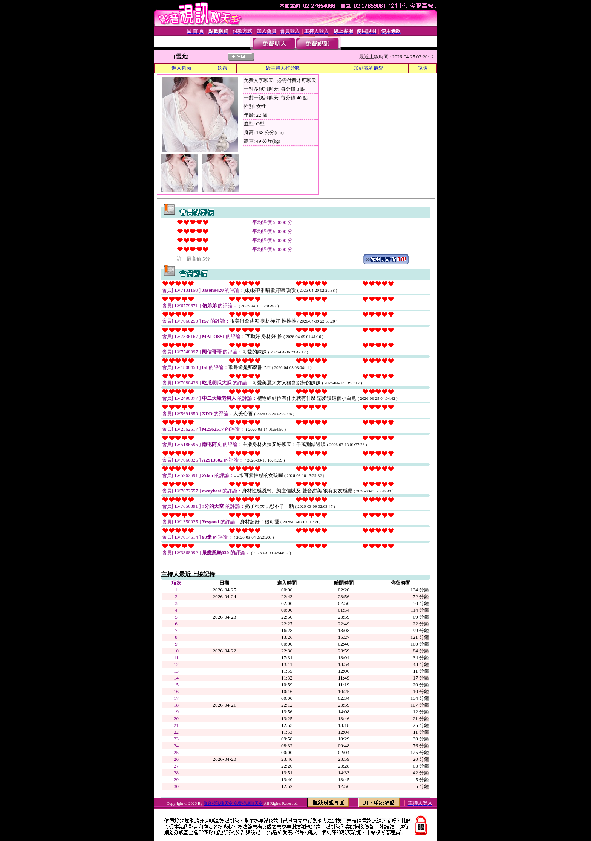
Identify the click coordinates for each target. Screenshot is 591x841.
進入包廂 (181, 68)
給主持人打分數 (283, 68)
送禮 (222, 68)
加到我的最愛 (368, 68)
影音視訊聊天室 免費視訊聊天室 (233, 803)
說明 (422, 68)
